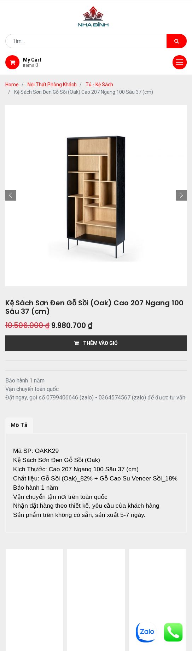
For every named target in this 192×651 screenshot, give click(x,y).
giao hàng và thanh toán (141, 587)
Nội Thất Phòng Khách (52, 84)
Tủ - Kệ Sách (99, 84)
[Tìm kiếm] (177, 41)
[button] (10, 195)
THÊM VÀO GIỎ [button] (96, 343)
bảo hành (80, 596)
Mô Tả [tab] (19, 425)
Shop (89, 587)
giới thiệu (57, 587)
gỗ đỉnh (115, 596)
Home (12, 84)
